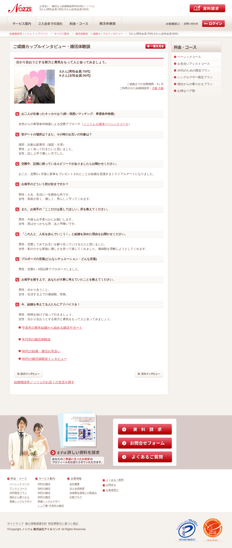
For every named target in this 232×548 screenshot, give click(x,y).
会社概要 (75, 484)
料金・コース (19, 478)
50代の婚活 (44, 497)
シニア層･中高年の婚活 (51, 505)
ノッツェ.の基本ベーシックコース (105, 124)
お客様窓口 (112, 490)
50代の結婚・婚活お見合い (41, 351)
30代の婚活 (44, 488)
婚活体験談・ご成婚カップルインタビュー (99, 33)
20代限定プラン (18, 492)
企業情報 (76, 478)
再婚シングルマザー (21, 501)
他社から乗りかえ (19, 497)
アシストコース (18, 488)
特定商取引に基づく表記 (63, 523)
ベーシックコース (19, 484)
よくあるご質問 (114, 480)
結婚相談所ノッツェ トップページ (29, 33)
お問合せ (111, 485)
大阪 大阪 (158, 88)
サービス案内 (61, 33)
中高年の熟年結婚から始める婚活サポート (52, 327)
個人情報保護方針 (36, 523)
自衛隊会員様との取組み (83, 492)
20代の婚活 (44, 484)
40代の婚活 (44, 492)
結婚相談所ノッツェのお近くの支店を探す (44, 382)
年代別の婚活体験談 (36, 339)
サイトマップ (15, 523)
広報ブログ (76, 497)
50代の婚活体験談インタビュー (44, 359)
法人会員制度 (77, 488)
